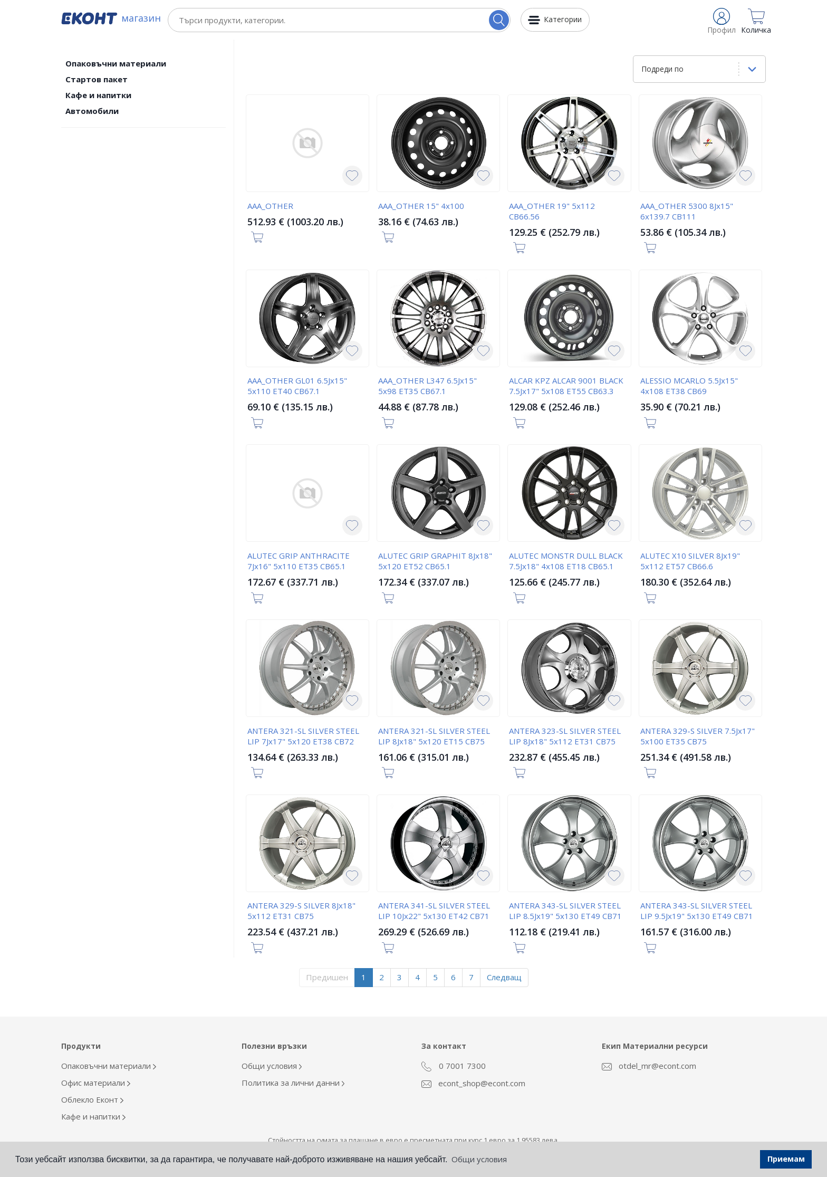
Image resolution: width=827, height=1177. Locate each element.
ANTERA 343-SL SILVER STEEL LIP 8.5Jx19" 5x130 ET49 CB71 (565, 910)
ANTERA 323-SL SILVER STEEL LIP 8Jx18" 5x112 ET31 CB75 (565, 736)
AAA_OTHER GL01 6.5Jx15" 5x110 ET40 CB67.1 (297, 385)
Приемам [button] (786, 1159)
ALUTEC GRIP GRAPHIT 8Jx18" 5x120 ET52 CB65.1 (435, 560)
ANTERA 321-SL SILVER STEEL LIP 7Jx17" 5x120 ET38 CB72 (303, 736)
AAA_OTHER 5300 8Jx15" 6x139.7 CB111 (686, 211)
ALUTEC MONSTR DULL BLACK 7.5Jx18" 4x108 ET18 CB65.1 (566, 560)
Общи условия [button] (479, 1159)
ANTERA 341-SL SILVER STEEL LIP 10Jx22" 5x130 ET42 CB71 (434, 910)
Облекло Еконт (92, 1099)
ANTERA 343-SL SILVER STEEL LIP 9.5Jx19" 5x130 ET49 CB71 (696, 910)
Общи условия (272, 1065)
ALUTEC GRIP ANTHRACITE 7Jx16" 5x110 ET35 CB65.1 (298, 560)
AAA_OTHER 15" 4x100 (421, 205)
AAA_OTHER (270, 205)
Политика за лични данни (293, 1082)
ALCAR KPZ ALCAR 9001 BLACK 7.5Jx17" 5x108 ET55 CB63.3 (566, 385)
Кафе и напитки (98, 95)
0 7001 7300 (453, 1066)
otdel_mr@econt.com (649, 1065)
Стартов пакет (96, 79)
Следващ (504, 977)
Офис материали (95, 1082)
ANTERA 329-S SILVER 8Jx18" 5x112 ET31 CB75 (301, 910)
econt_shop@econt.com (473, 1083)
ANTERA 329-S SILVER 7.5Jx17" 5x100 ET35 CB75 (697, 736)
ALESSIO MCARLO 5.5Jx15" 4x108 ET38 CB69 (689, 385)
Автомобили (92, 111)
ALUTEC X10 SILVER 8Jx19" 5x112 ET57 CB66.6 (690, 560)
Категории (563, 19)
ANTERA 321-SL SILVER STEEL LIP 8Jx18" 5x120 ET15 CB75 (434, 736)
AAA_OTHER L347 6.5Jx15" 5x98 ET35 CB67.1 (427, 385)
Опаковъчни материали (115, 63)
